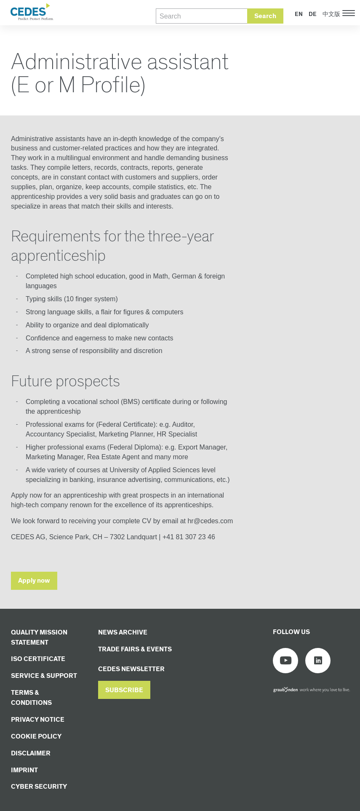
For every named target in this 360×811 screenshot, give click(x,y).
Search (265, 16)
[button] (124, 690)
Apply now (34, 580)
